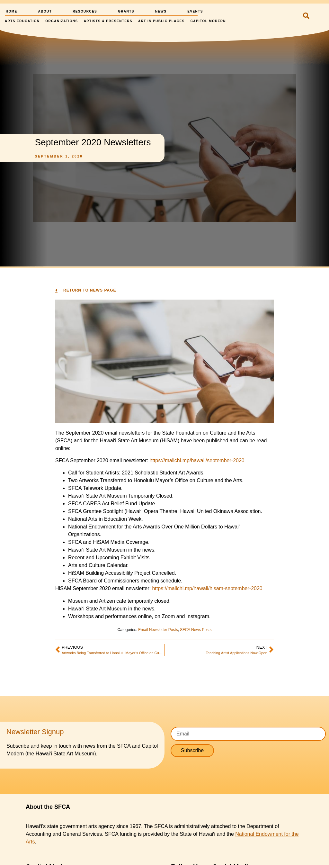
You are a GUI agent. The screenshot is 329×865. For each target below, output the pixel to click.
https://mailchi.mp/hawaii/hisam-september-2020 (207, 588)
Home (11, 11)
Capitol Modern (208, 21)
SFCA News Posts (195, 629)
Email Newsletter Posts (158, 629)
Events (195, 11)
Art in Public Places (161, 21)
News (161, 11)
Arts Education (22, 21)
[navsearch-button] (304, 16)
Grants (126, 11)
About (45, 11)
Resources (85, 11)
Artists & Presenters (108, 21)
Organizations (61, 21)
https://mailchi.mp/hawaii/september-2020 (196, 460)
